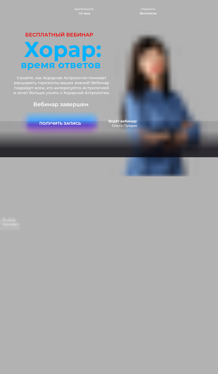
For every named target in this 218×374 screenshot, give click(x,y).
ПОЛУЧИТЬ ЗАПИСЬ (60, 123)
